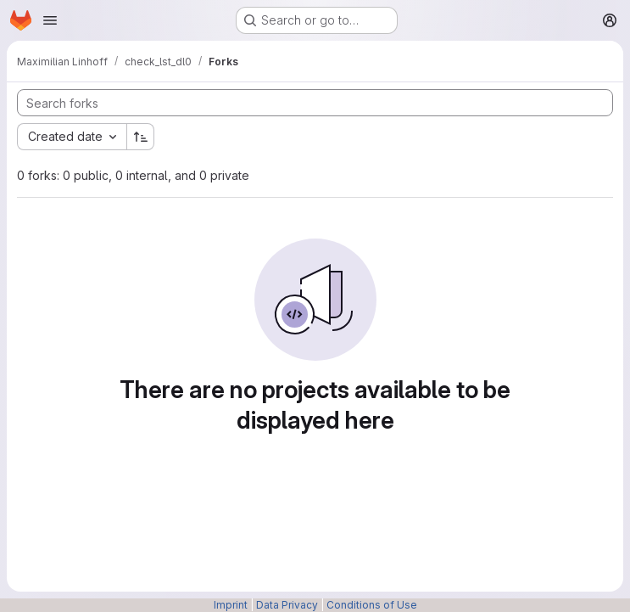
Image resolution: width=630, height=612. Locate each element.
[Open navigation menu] (50, 20)
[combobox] (71, 136)
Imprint (231, 604)
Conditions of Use (371, 604)
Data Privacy (287, 604)
